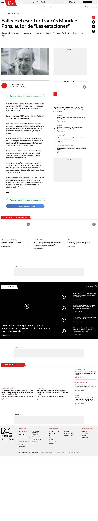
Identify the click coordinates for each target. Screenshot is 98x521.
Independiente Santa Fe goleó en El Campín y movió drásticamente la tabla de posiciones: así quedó (52, 392)
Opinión (66, 2)
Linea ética (35, 441)
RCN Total (52, 433)
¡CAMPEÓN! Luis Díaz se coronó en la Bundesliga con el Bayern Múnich (71, 118)
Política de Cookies (61, 452)
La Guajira (60, 135)
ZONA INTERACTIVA (86, 433)
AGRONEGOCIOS (68, 435)
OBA (33, 443)
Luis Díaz (59, 115)
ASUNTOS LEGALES (68, 433)
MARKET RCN (85, 437)
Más (91, 286)
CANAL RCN (87, 2)
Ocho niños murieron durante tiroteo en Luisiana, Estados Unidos (71, 148)
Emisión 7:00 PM (90, 7)
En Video (10, 287)
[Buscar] (96, 2)
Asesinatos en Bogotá (59, 105)
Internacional (28, 2)
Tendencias (60, 2)
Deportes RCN (35, 2)
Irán (68, 239)
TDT (58, 431)
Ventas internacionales (36, 438)
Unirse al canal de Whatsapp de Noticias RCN (25, 96)
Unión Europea (38, 239)
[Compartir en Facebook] (93, 22)
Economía (53, 2)
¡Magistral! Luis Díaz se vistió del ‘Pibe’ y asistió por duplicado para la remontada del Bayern (69, 128)
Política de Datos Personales (47, 452)
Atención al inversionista (22, 445)
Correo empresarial (24, 441)
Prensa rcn (21, 443)
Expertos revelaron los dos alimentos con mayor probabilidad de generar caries (85, 373)
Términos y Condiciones (73, 452)
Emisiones (6, 7)
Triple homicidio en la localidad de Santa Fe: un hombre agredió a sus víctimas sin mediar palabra (83, 329)
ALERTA (51, 439)
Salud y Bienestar (43, 2)
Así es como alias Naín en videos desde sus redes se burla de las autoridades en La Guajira (72, 138)
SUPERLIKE (84, 435)
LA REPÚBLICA (67, 431)
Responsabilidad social (25, 431)
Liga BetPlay (40, 388)
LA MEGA (51, 443)
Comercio (78, 395)
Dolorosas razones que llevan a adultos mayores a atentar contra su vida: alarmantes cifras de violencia (26, 328)
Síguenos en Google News (25, 206)
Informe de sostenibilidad (36, 435)
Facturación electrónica (35, 432)
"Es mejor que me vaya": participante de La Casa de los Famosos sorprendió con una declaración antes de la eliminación (17, 392)
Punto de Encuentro (72, 2)
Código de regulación (25, 438)
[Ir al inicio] (10, 3)
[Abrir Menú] (2, 2)
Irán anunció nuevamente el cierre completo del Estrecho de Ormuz (78, 243)
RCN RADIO (52, 435)
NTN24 (51, 431)
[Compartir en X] (93, 26)
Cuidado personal (80, 369)
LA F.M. (51, 437)
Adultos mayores (80, 382)
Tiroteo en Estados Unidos (64, 145)
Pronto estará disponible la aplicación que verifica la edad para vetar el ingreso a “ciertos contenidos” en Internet (48, 243)
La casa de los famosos (7, 388)
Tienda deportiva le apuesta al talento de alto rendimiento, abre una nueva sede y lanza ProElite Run (85, 399)
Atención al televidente (22, 435)
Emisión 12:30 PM (48, 7)
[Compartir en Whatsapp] (93, 31)
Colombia (20, 2)
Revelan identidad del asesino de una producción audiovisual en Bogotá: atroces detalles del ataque (68, 108)
